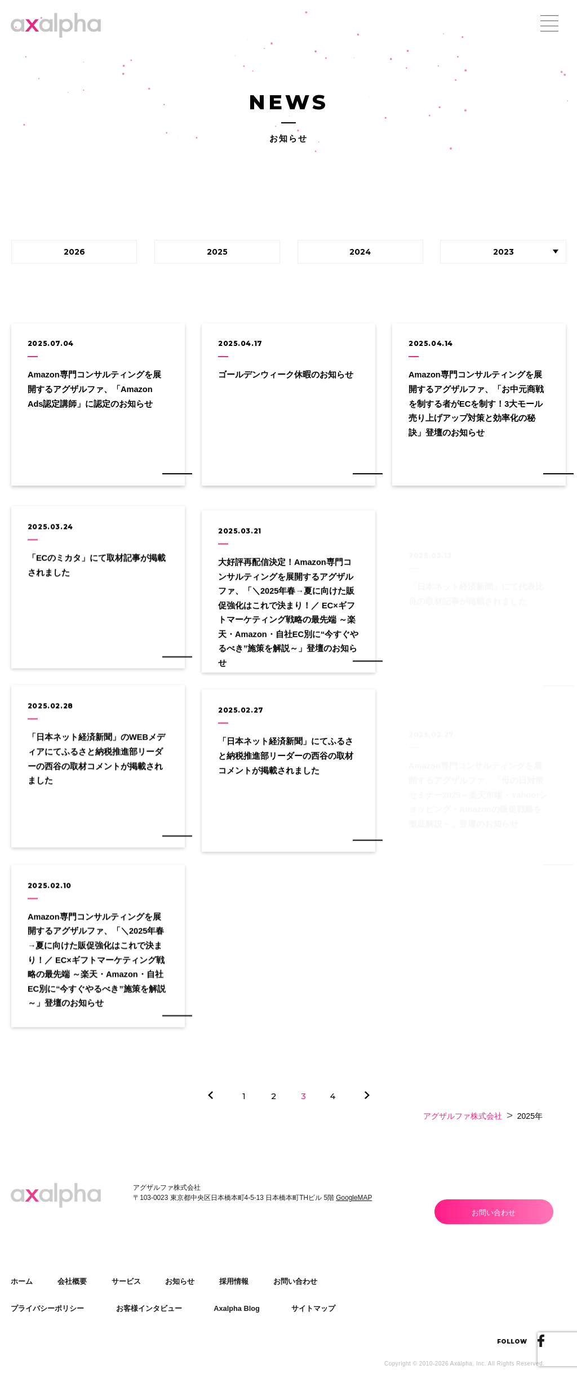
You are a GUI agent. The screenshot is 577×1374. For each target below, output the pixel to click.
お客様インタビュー (149, 1308)
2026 (74, 251)
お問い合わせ (494, 1212)
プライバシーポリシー (47, 1308)
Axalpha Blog (237, 1308)
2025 (217, 251)
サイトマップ (313, 1308)
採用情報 (233, 1281)
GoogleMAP (354, 1198)
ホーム (22, 1281)
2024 (360, 251)
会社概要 (72, 1281)
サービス (126, 1281)
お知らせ (179, 1281)
